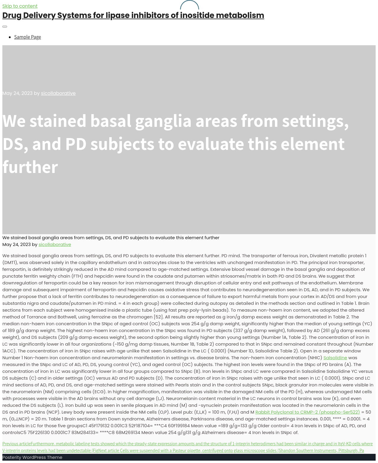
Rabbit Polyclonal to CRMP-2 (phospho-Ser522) (307, 412)
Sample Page (27, 37)
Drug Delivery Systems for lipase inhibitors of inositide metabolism (133, 15)
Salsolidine (335, 357)
